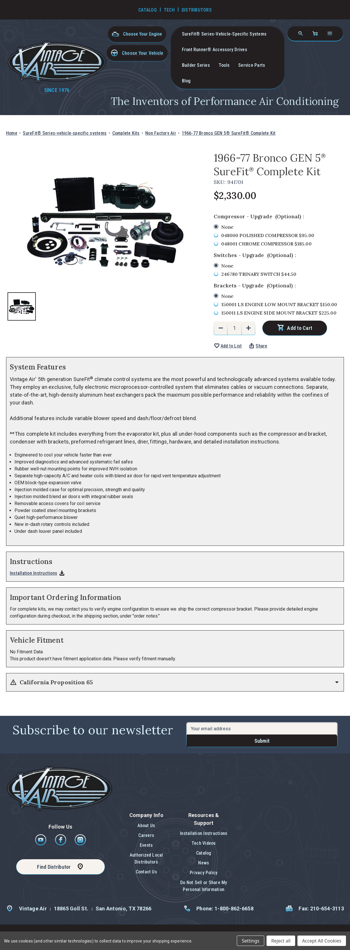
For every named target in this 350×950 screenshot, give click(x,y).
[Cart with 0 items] (315, 33)
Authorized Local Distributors (146, 858)
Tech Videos (203, 843)
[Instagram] (80, 844)
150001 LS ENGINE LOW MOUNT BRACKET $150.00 (279, 304)
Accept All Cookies (321, 941)
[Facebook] (61, 844)
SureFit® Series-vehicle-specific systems (224, 34)
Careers (146, 835)
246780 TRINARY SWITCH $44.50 (259, 274)
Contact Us (146, 872)
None (227, 227)
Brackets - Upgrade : (255, 285)
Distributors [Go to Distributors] (197, 10)
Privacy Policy (203, 872)
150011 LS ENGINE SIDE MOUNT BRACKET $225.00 (278, 313)
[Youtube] (41, 844)
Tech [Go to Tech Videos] (169, 10)
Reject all (281, 941)
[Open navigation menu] (330, 33)
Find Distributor (53, 867)
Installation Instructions (33, 573)
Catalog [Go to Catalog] (147, 10)
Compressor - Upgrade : (259, 216)
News (203, 863)
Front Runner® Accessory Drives (214, 49)
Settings (250, 941)
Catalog (203, 853)
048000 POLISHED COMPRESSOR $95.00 (267, 235)
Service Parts (251, 65)
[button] (137, 53)
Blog (186, 81)
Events (146, 845)
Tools (224, 65)
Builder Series (196, 65)
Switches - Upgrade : (255, 255)
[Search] (300, 33)
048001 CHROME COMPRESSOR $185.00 (266, 244)
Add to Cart (299, 328)
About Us (146, 825)
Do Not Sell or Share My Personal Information (203, 886)
